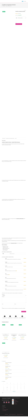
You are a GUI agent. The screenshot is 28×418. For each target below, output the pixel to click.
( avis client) (19, 13)
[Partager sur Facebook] (10, 317)
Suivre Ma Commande (5, 409)
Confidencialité (6, 414)
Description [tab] (3, 138)
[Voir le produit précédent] (24, 10)
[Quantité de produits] (16, 22)
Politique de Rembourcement (20, 414)
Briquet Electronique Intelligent (14, 335)
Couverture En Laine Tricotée (5, 353)
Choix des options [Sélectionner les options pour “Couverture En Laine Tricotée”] (5, 357)
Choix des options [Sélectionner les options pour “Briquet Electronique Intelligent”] (14, 340)
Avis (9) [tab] (16, 138)
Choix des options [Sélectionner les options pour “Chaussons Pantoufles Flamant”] (22, 339)
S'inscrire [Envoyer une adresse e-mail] (8, 398)
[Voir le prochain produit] (25, 10)
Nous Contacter (4, 410)
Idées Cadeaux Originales (7, 334)
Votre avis (3, 296)
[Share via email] (22, 317)
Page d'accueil (15, 334)
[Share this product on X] (5, 317)
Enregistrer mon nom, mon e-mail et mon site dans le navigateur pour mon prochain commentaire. (13, 308)
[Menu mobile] (24, 1)
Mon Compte (4, 407)
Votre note (3, 294)
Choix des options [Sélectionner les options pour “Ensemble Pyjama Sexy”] (5, 339)
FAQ (3, 408)
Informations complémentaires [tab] (10, 138)
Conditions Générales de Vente (12, 414)
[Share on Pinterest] (15, 317)
